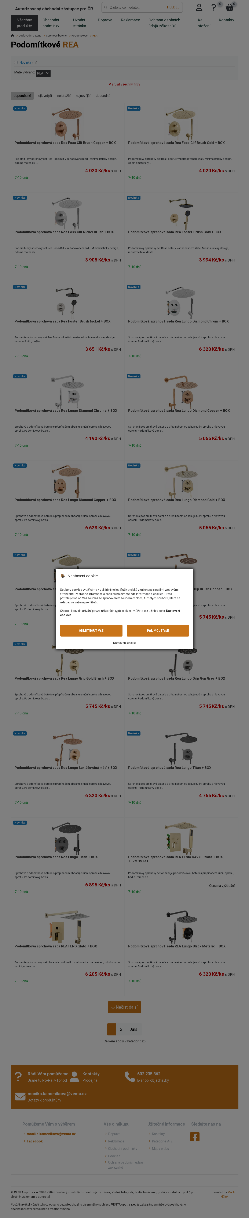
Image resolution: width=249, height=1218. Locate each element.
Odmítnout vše (91, 630)
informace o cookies (149, 594)
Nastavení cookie (124, 643)
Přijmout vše (158, 630)
